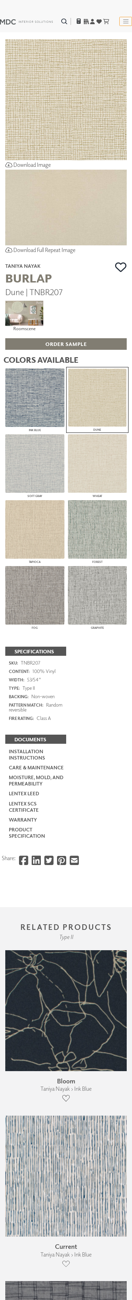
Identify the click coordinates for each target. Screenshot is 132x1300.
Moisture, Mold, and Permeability (36, 780)
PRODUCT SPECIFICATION (27, 832)
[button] (121, 267)
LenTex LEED (24, 793)
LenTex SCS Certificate (24, 807)
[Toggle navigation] (125, 21)
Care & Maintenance (36, 767)
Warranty (23, 820)
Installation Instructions (27, 754)
